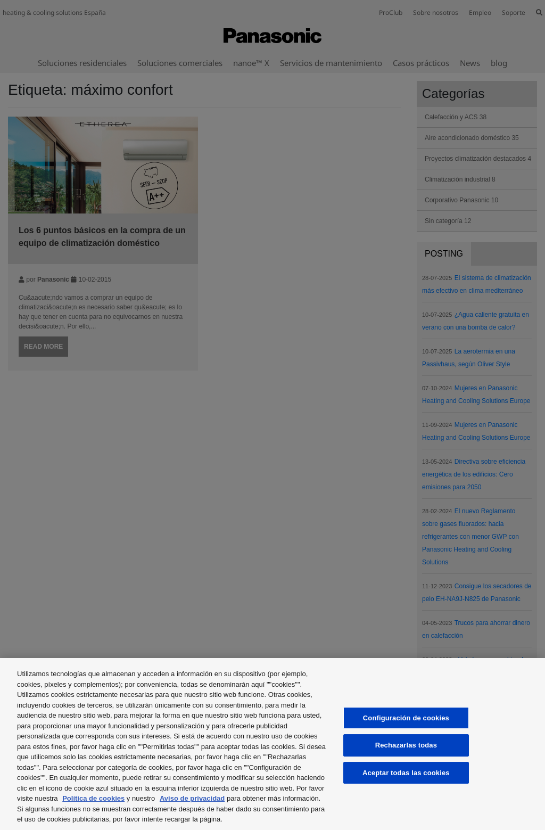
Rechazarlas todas (406, 745)
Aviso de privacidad (192, 798)
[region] (272, 744)
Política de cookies (93, 798)
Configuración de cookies (406, 718)
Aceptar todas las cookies (406, 773)
